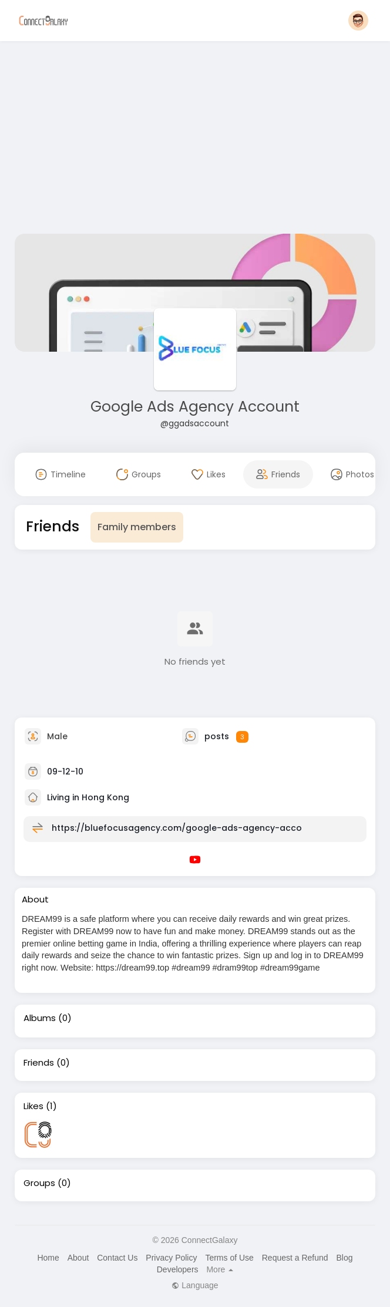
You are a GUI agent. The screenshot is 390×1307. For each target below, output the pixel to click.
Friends (38, 1062)
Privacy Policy (171, 1257)
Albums (39, 1018)
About (78, 1257)
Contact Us (117, 1257)
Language (195, 1285)
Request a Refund (295, 1257)
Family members (137, 527)
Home (48, 1257)
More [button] (219, 1269)
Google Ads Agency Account (195, 406)
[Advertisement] (195, 140)
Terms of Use (229, 1257)
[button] (358, 20)
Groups (39, 1183)
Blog (344, 1257)
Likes (33, 1106)
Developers (178, 1269)
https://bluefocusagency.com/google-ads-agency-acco (177, 828)
